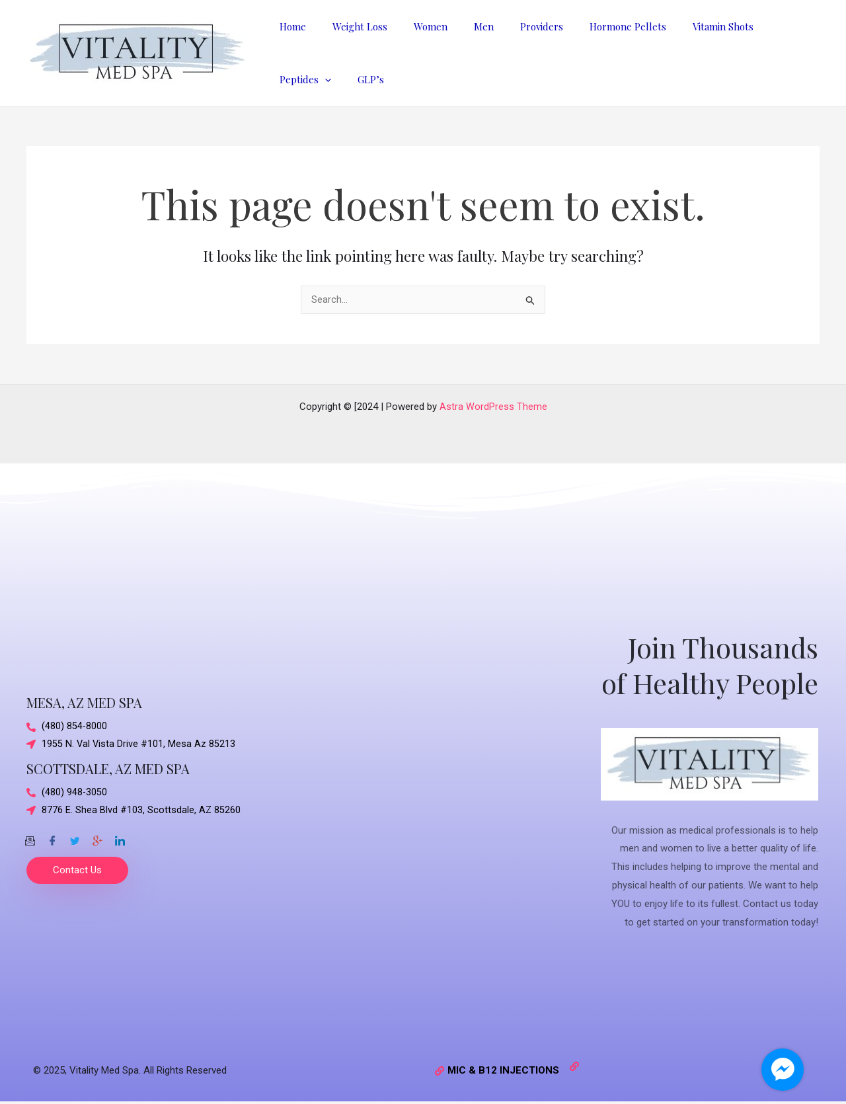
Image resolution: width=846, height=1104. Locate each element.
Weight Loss (350, 26)
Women (414, 26)
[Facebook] (52, 838)
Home (289, 26)
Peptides (756, 26)
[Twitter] (75, 838)
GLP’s (289, 79)
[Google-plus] (97, 838)
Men (461, 26)
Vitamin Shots (680, 26)
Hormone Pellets (591, 26)
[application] (775, 26)
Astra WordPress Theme (493, 407)
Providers (511, 26)
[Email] (30, 838)
